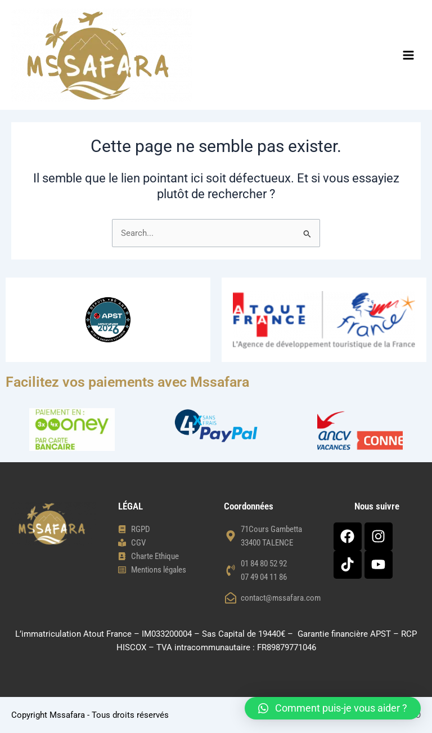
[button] (333, 708)
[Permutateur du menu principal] (408, 55)
